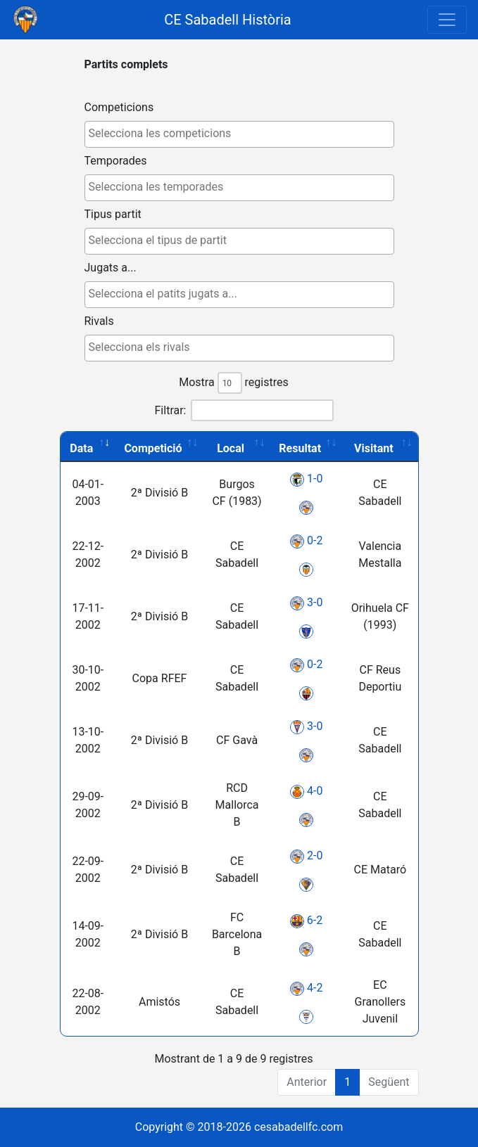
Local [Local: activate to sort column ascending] (230, 448)
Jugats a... (110, 267)
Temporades (115, 160)
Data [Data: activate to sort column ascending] (81, 448)
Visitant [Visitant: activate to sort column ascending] (374, 448)
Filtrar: (244, 410)
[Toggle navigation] (447, 20)
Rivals (99, 321)
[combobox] (239, 134)
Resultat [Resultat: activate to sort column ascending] (300, 448)
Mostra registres (233, 383)
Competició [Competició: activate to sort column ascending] (153, 448)
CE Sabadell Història (227, 19)
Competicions (119, 107)
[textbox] (243, 133)
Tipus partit (112, 214)
